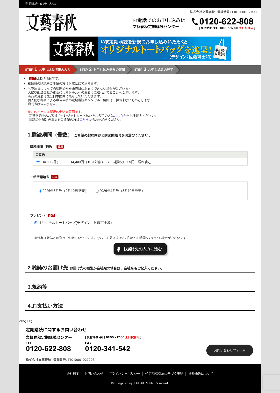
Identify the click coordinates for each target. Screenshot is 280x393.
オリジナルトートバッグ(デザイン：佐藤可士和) (75, 223)
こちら (118, 115)
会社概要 (73, 373)
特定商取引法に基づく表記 (164, 373)
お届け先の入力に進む (142, 249)
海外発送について (201, 373)
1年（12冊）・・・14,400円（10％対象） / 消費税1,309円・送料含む (96, 162)
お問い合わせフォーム (229, 350)
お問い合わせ (94, 373)
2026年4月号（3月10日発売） (122, 191)
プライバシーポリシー (124, 373)
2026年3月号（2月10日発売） (65, 191)
